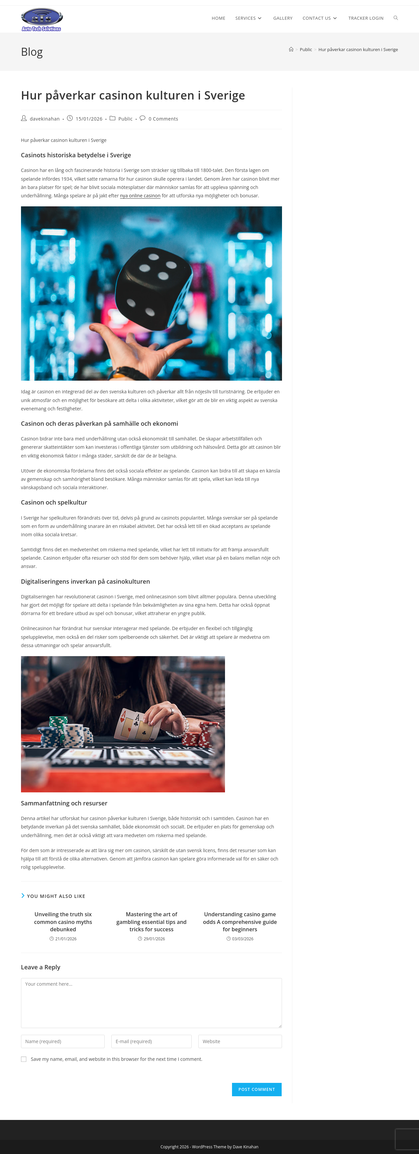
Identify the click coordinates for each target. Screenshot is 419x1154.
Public (125, 119)
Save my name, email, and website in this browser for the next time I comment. (116, 1059)
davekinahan (45, 119)
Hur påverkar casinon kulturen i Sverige (358, 49)
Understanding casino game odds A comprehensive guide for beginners (240, 922)
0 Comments (163, 119)
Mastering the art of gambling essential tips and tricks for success (151, 922)
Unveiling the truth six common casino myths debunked (63, 922)
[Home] (291, 49)
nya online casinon (140, 195)
